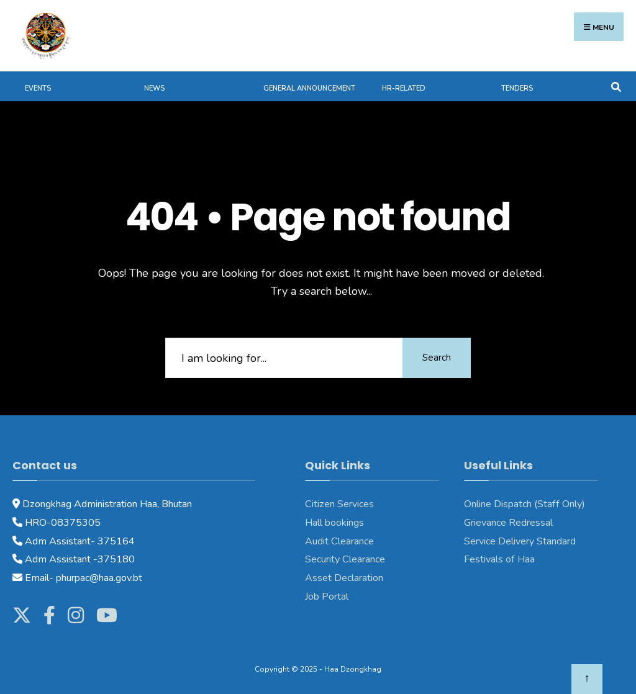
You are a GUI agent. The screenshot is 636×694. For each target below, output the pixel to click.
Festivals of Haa (499, 559)
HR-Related (403, 88)
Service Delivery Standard (520, 541)
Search (436, 357)
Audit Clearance (339, 541)
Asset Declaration (344, 578)
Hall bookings (334, 523)
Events (38, 88)
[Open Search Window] (616, 86)
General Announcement (309, 88)
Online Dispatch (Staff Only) (524, 504)
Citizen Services (339, 504)
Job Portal (326, 596)
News (154, 88)
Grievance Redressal (508, 523)
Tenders (517, 88)
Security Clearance (345, 559)
